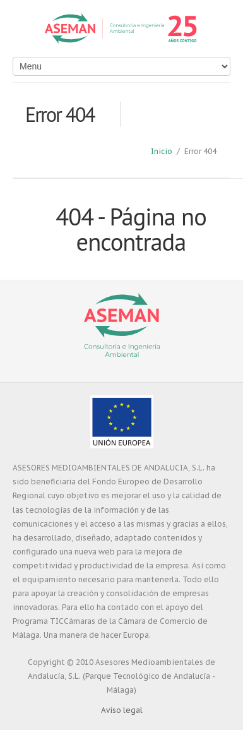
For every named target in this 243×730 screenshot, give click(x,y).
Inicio (161, 151)
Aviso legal (122, 710)
